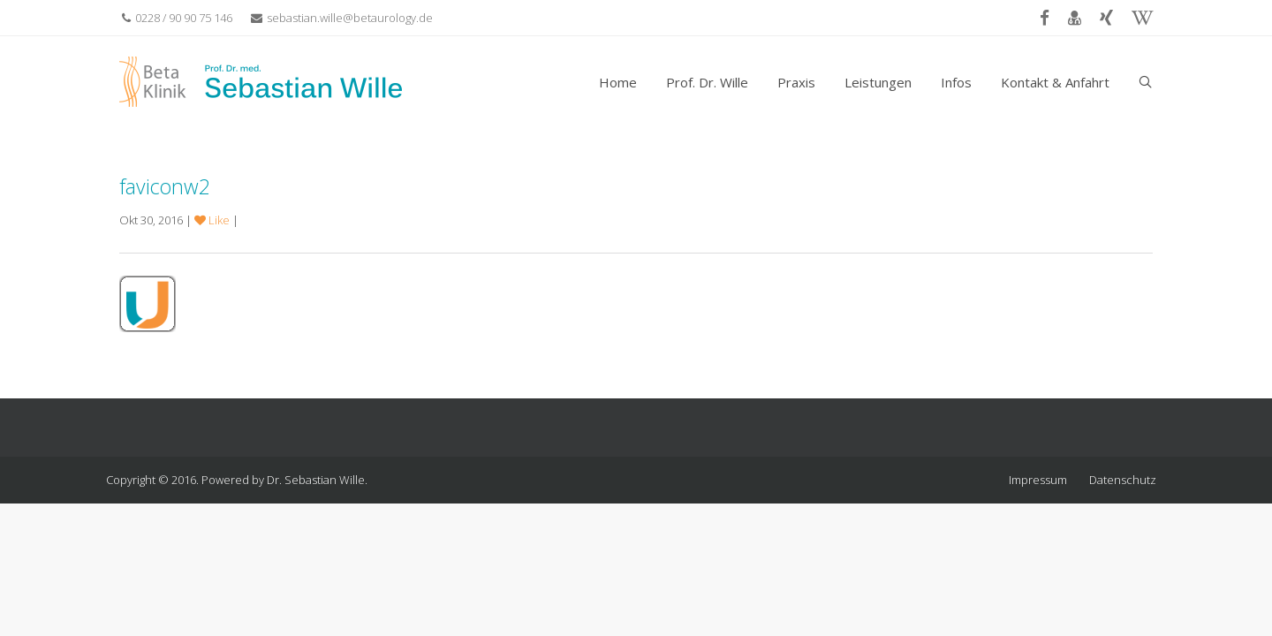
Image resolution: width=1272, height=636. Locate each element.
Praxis (796, 82)
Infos (956, 82)
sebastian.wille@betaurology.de (342, 18)
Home (618, 82)
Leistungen (878, 82)
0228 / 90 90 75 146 (177, 18)
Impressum (1038, 480)
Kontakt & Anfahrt (1055, 82)
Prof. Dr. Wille (707, 82)
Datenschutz (1122, 480)
